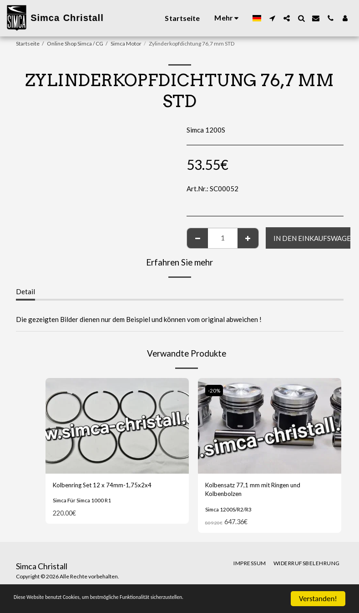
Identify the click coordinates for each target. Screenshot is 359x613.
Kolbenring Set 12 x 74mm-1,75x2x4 (108, 486)
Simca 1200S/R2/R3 (229, 512)
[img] (117, 426)
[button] (272, 18)
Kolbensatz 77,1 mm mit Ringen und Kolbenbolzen (258, 491)
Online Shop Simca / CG (75, 43)
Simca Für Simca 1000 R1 (83, 501)
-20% (215, 390)
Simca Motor (126, 43)
